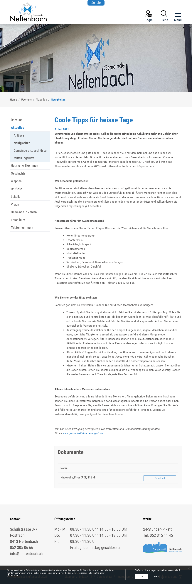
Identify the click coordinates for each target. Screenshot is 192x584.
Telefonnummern (22, 228)
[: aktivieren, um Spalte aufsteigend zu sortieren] (159, 468)
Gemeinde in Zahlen (24, 212)
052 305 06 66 (21, 547)
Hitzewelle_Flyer (70, 477)
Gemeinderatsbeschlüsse (30, 150)
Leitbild (16, 197)
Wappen (16, 181)
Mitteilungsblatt (24, 158)
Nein (156, 576)
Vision (15, 204)
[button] (164, 17)
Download (160, 478)
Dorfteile (16, 189)
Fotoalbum (18, 220)
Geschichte (18, 173)
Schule (96, 3)
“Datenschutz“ (13, 575)
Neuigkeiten (22, 144)
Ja (141, 576)
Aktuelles (17, 128)
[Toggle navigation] (177, 17)
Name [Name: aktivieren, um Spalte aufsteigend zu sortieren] (64, 468)
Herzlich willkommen (24, 166)
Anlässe (19, 135)
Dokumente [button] (71, 452)
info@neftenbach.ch (26, 553)
